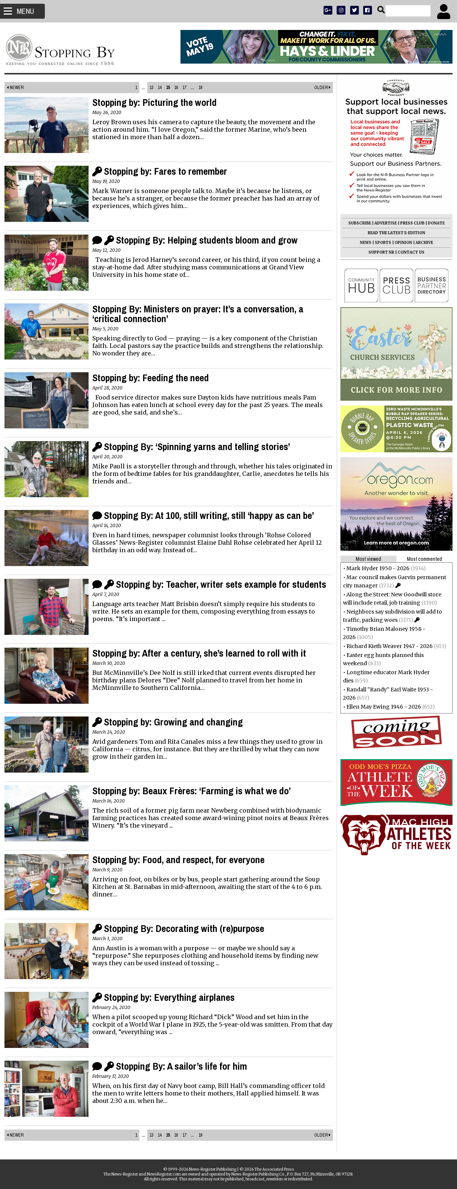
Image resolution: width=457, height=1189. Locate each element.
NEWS (362, 242)
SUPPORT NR (378, 252)
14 (160, 88)
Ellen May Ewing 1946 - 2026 (380, 706)
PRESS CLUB (409, 223)
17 (184, 88)
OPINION (400, 242)
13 (152, 88)
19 (201, 88)
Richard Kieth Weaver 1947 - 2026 (386, 646)
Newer (18, 88)
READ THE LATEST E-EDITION (393, 232)
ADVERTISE (382, 223)
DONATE (433, 223)
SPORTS (380, 242)
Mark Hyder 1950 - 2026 (375, 568)
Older (319, 88)
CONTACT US (408, 252)
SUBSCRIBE (356, 223)
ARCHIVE (421, 242)
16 (176, 88)
